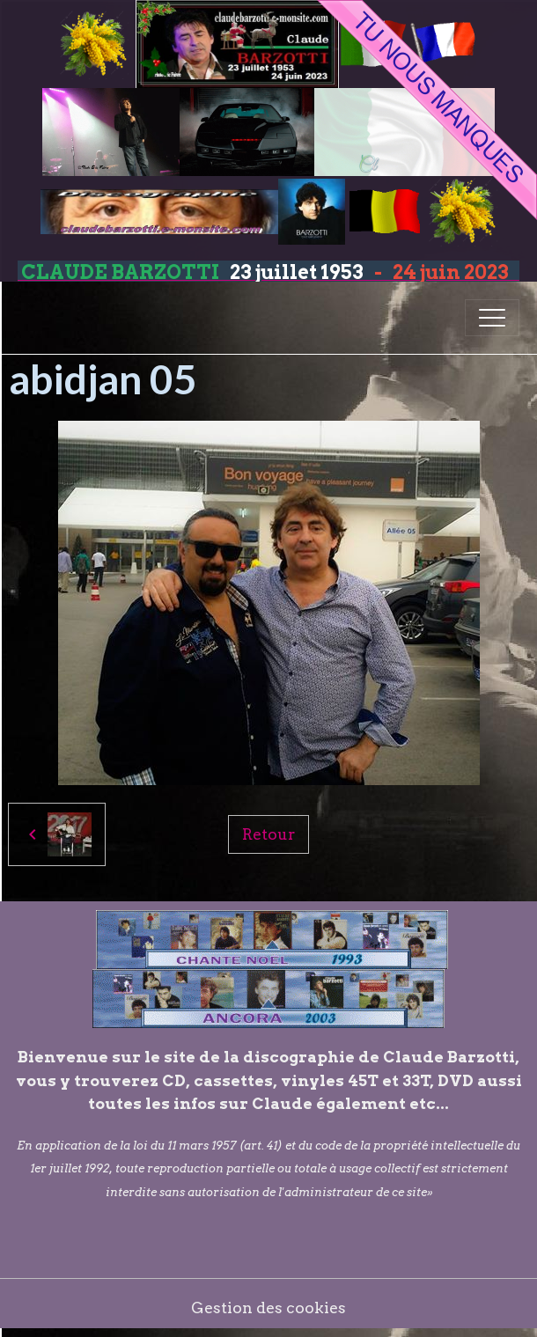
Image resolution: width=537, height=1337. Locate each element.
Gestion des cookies (268, 1307)
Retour (268, 834)
